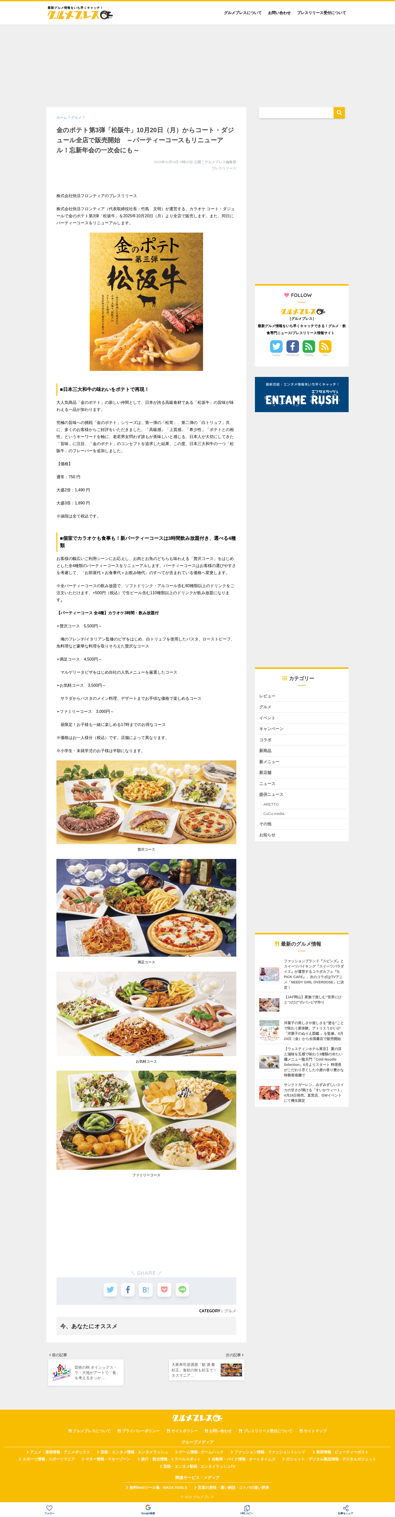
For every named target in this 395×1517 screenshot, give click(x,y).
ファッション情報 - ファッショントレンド (270, 1453)
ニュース (267, 785)
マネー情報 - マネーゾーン (107, 1461)
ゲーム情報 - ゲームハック (201, 1453)
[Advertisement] (197, 63)
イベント (267, 718)
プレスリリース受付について (321, 13)
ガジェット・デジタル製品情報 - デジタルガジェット (331, 1461)
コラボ (265, 740)
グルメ (230, 1310)
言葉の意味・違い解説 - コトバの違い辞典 (233, 1489)
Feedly (309, 355)
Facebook (292, 355)
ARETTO (271, 806)
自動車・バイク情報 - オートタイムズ (243, 1461)
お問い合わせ (279, 13)
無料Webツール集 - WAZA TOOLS (158, 1489)
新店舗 (265, 774)
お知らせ (267, 837)
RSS (325, 355)
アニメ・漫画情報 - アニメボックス (60, 1453)
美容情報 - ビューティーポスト (342, 1453)
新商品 (265, 752)
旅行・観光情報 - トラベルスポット (171, 1461)
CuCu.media (273, 816)
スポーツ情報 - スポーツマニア (48, 1461)
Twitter (276, 355)
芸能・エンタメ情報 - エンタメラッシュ (134, 1453)
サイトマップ (315, 1432)
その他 (265, 826)
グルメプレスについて (243, 13)
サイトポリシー (184, 1432)
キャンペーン (272, 729)
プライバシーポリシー (141, 1432)
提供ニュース (272, 796)
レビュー (267, 696)
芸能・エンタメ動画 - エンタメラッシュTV (199, 1468)
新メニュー (270, 763)
